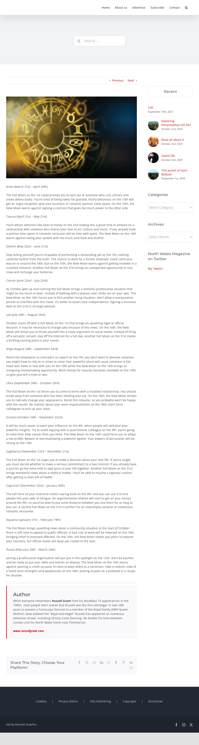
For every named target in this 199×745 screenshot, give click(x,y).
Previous (118, 80)
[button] (186, 7)
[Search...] (99, 41)
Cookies (41, 701)
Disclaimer (155, 701)
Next (131, 80)
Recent (170, 91)
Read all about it (172, 140)
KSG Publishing (100, 701)
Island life (168, 156)
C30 (150, 108)
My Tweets (155, 268)
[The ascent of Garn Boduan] (153, 171)
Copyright (129, 701)
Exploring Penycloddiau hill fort (176, 123)
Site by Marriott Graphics (21, 724)
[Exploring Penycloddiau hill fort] (153, 122)
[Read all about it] (153, 138)
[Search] (79, 41)
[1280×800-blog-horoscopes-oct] (71, 137)
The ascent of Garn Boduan (174, 172)
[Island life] (153, 154)
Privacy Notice (68, 701)
